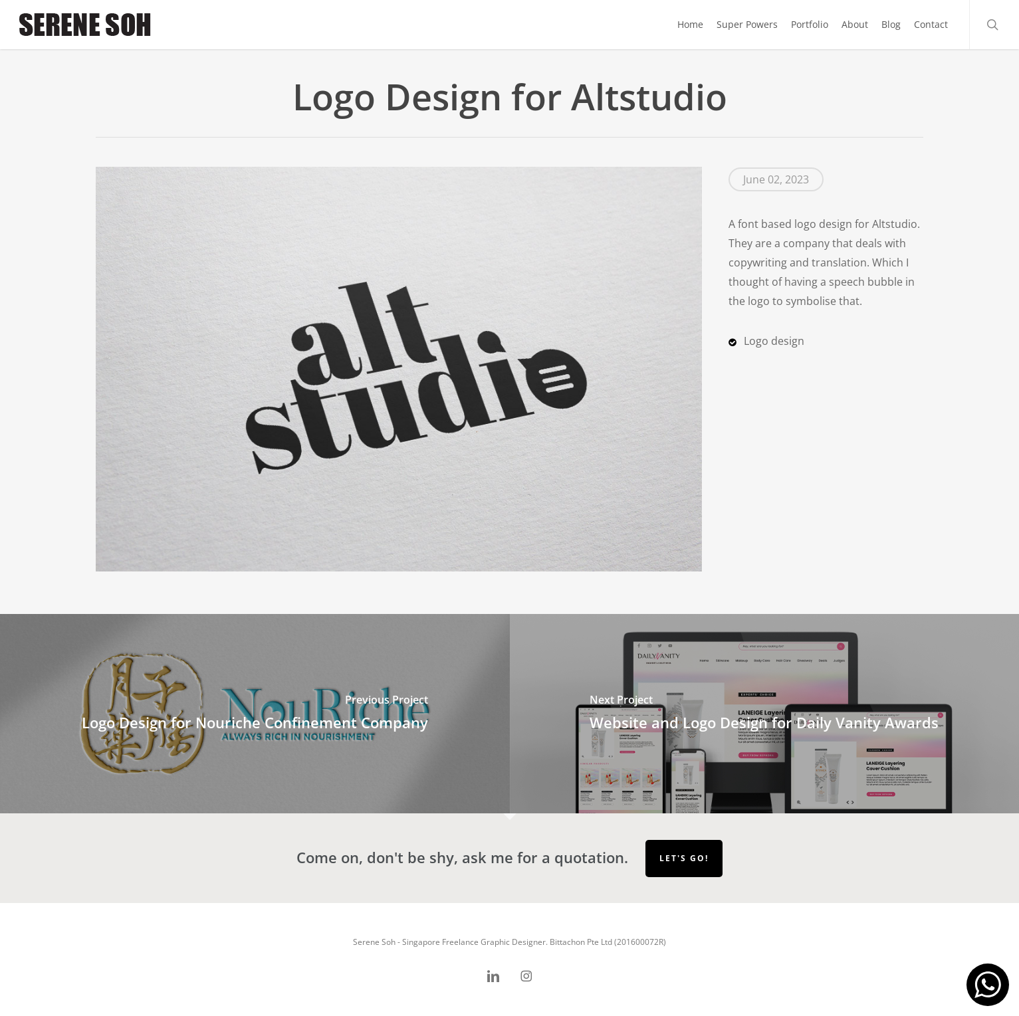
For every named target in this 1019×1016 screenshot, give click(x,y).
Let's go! (684, 858)
